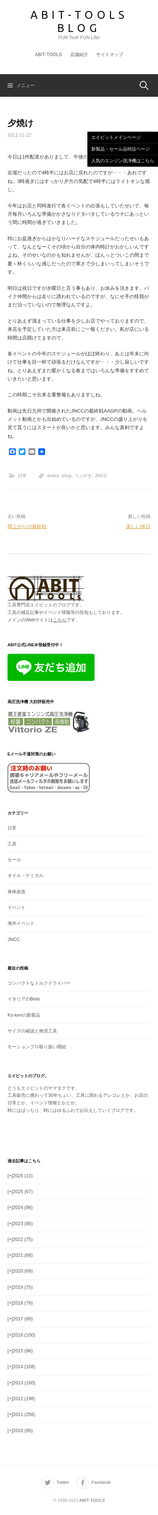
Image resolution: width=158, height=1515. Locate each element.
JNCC (101, 475)
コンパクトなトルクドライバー (39, 983)
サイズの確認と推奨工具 (32, 1031)
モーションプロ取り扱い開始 (37, 1046)
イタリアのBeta (23, 999)
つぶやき (83, 475)
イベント (17, 907)
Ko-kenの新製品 (24, 1015)
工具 (12, 844)
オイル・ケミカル (26, 875)
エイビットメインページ (116, 137)
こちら (59, 620)
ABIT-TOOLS (48, 54)
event (53, 475)
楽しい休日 (138, 526)
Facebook (101, 1482)
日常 (22, 475)
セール (14, 859)
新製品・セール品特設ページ (120, 149)
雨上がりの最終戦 (27, 526)
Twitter (63, 1482)
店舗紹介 (79, 54)
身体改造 (17, 891)
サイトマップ (109, 54)
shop (67, 475)
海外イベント (21, 923)
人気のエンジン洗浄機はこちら (122, 160)
